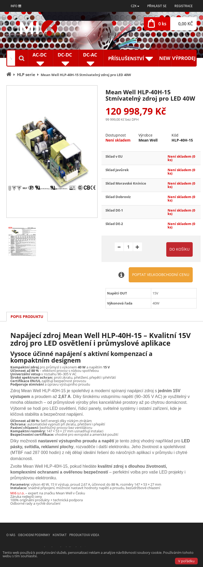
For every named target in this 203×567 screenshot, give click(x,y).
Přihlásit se (157, 6)
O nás (10, 535)
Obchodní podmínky (34, 535)
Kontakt (60, 535)
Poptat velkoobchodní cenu (160, 274)
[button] (135, 6)
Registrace (183, 6)
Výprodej (184, 58)
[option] (52, 152)
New (164, 58)
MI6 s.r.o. (17, 493)
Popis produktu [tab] (27, 316)
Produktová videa (84, 535)
